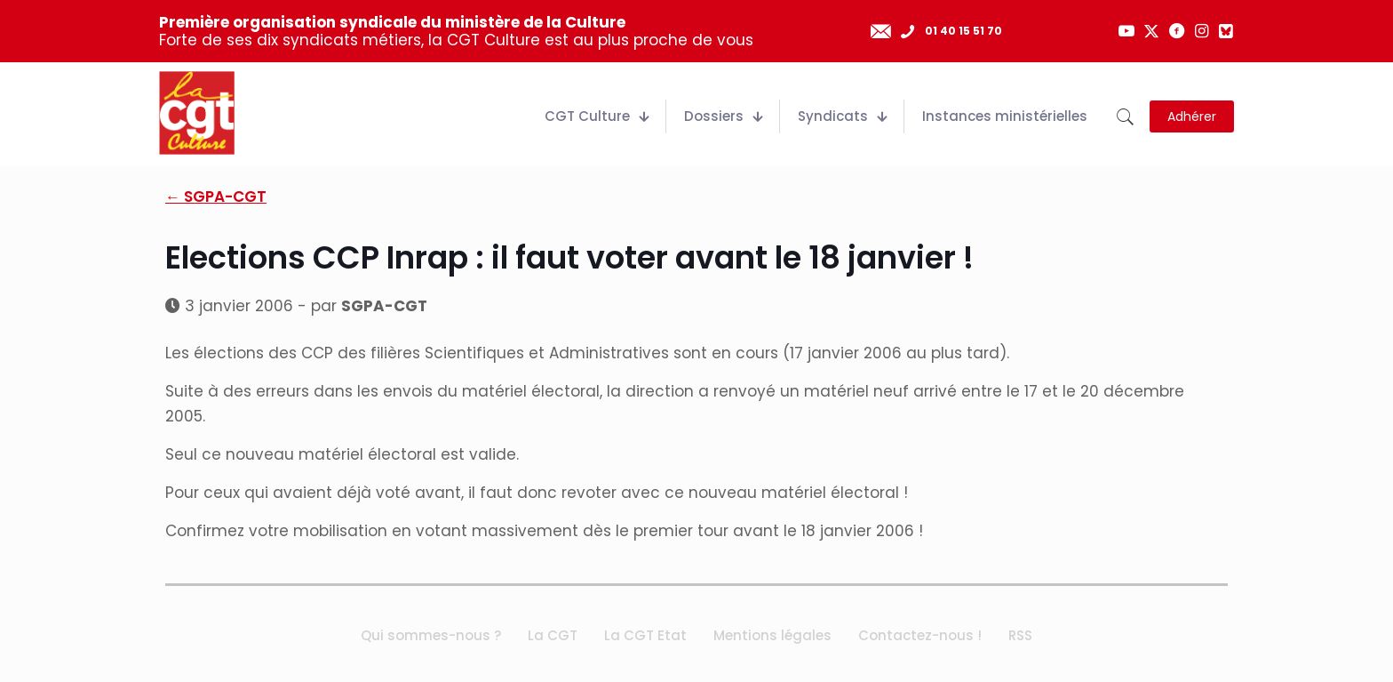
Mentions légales (772, 635)
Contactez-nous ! (920, 635)
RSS (1020, 635)
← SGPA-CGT (216, 196)
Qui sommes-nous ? (431, 635)
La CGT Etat (645, 635)
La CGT (552, 635)
